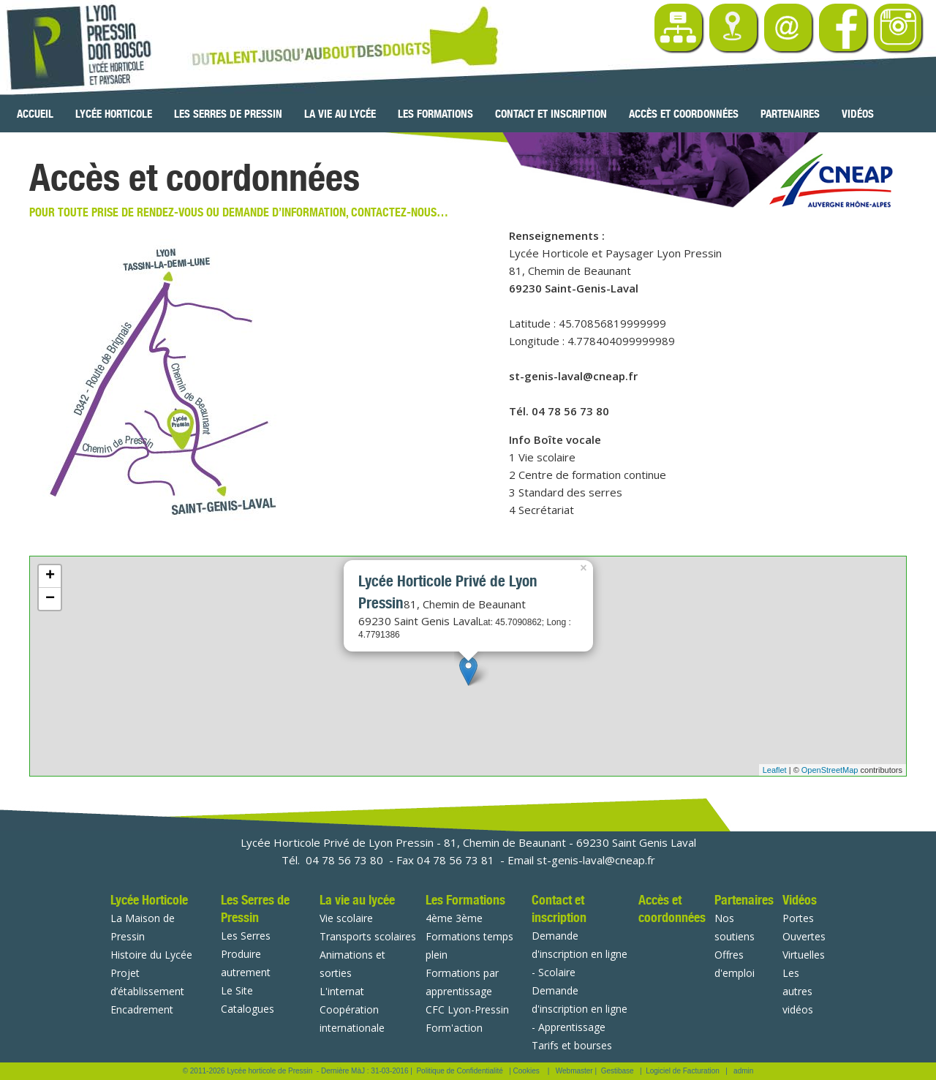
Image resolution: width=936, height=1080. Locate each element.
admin (743, 1071)
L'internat (342, 991)
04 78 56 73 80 (344, 860)
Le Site (237, 990)
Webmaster (574, 1071)
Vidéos (858, 114)
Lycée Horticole (113, 114)
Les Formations (435, 114)
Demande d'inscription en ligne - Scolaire (579, 954)
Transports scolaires (368, 936)
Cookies (526, 1071)
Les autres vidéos (797, 991)
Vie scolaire (346, 918)
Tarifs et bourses (572, 1045)
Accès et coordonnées (684, 114)
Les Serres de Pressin (228, 114)
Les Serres (246, 936)
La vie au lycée (340, 114)
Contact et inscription (551, 114)
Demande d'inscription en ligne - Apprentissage (579, 1008)
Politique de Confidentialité (459, 1071)
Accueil (35, 114)
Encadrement (141, 1009)
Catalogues (247, 1009)
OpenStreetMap (829, 770)
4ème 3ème (454, 918)
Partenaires (790, 114)
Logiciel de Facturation (683, 1071)
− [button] (50, 599)
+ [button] (50, 576)
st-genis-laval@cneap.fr (596, 860)
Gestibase (617, 1071)
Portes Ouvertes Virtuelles (804, 936)
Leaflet (775, 770)
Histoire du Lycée (151, 955)
